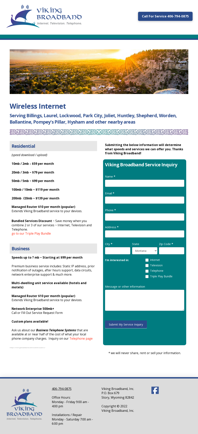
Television (154, 265)
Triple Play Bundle (158, 276)
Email (109, 193)
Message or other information (125, 286)
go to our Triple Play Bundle (31, 234)
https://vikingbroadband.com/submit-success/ (27, 348)
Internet (152, 260)
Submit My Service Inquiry (126, 324)
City (108, 244)
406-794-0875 (62, 389)
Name (110, 176)
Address (112, 227)
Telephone (154, 271)
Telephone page (81, 339)
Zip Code (166, 244)
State (135, 244)
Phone (110, 210)
